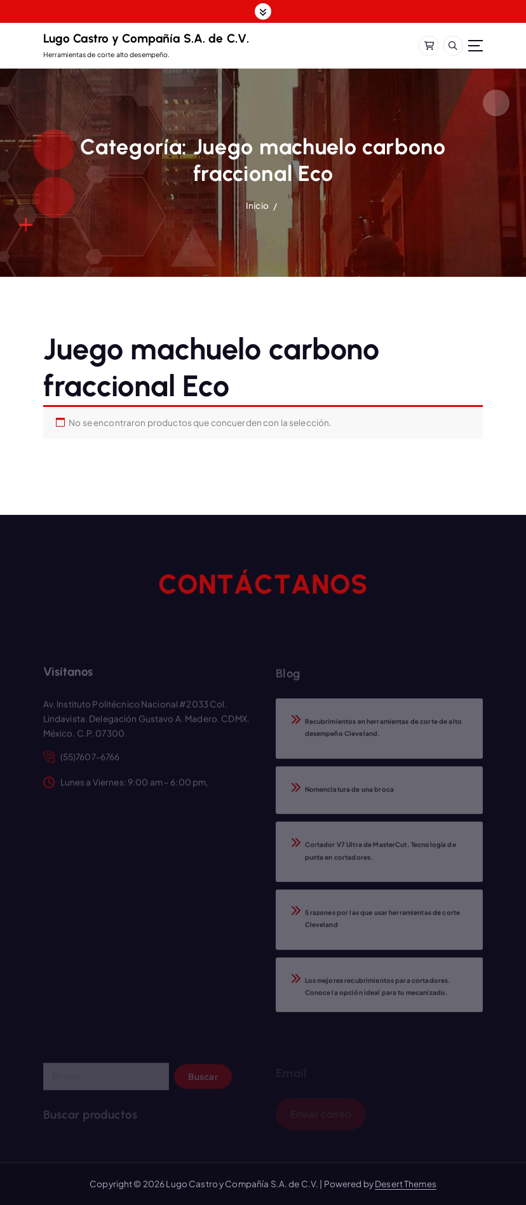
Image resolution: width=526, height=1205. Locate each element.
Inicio (257, 205)
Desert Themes (405, 1183)
